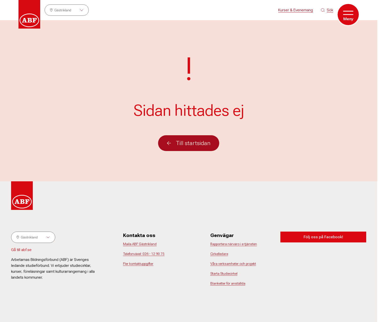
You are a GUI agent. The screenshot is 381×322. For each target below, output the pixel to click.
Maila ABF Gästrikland (140, 244)
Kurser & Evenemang (295, 10)
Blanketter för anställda (227, 283)
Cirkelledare (219, 254)
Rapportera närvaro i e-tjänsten (233, 244)
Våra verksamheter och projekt (233, 264)
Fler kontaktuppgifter (138, 264)
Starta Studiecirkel (223, 273)
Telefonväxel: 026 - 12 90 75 (143, 254)
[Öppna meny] (348, 14)
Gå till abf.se (21, 249)
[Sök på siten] (327, 10)
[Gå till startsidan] (29, 14)
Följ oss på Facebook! (323, 237)
